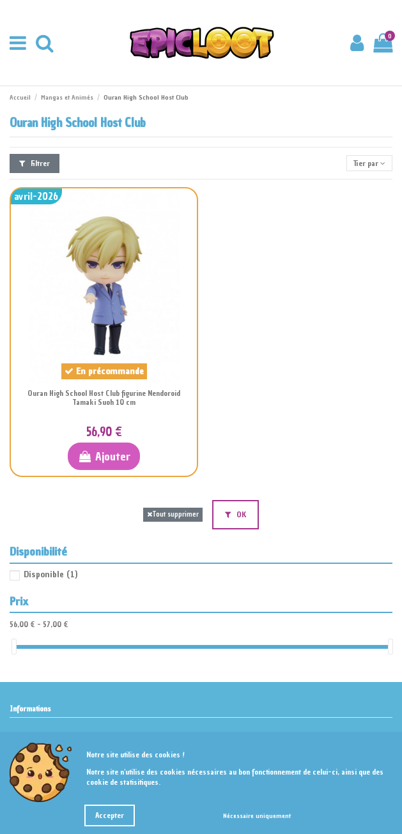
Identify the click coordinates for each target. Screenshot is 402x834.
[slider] (14, 647)
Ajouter (103, 456)
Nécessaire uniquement (257, 816)
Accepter (109, 815)
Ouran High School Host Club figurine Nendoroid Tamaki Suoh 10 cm (103, 397)
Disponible (50, 574)
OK (235, 515)
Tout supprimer (173, 514)
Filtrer (34, 163)
